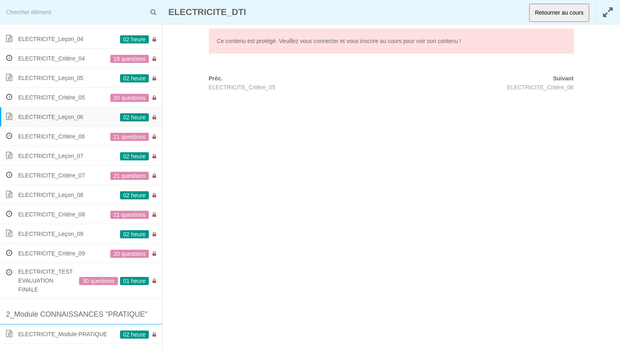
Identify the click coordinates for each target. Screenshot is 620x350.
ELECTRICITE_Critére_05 (242, 87)
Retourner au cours (559, 12)
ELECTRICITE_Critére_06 (540, 87)
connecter (325, 41)
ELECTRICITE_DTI (207, 12)
